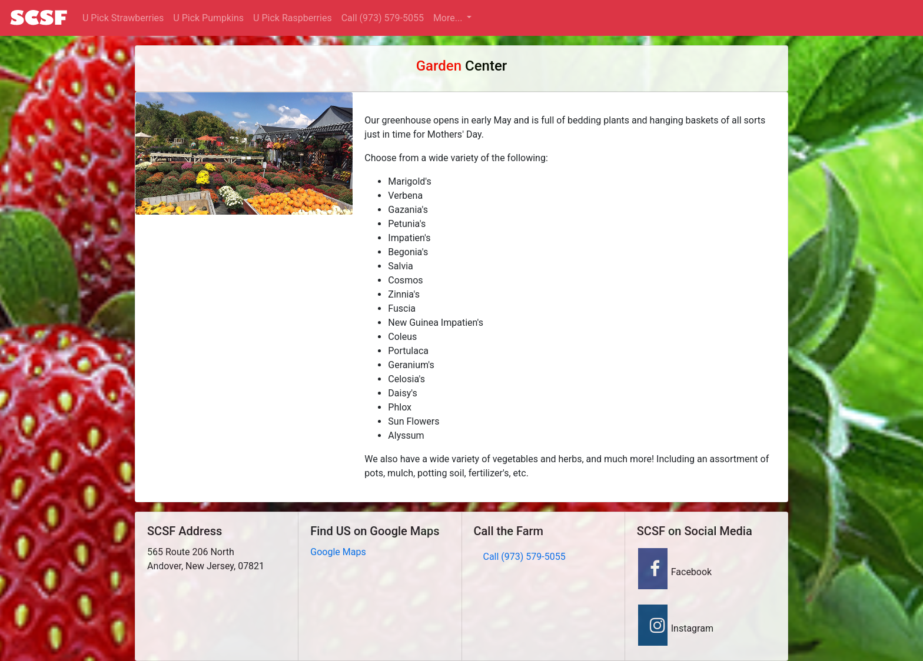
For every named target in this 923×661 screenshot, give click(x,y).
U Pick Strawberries (123, 18)
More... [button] (448, 18)
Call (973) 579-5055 (382, 18)
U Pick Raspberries (292, 18)
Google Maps (338, 551)
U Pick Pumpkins (208, 18)
